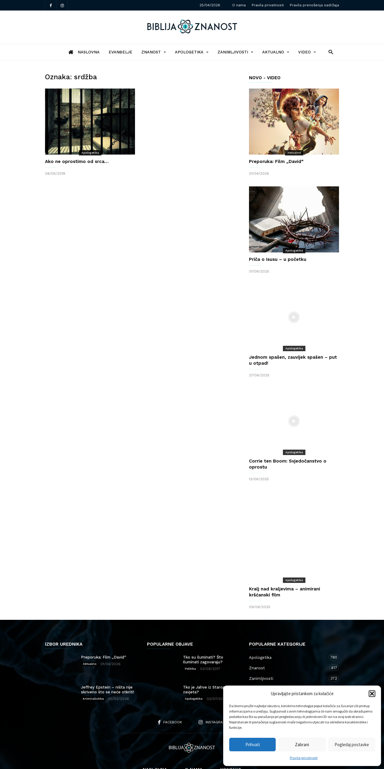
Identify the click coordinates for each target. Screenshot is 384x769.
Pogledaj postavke (351, 744)
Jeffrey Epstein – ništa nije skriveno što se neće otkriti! (107, 665)
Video (307, 52)
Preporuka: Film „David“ (276, 161)
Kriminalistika (93, 674)
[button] (372, 694)
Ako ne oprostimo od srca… (77, 161)
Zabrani (302, 744)
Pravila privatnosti (304, 757)
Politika (190, 644)
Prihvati (252, 744)
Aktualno (275, 52)
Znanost (153, 52)
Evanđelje (120, 52)
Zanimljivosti (235, 52)
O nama (239, 5)
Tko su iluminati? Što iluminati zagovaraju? (203, 635)
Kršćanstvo (288, 675)
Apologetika (191, 52)
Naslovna (155, 745)
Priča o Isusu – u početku (277, 259)
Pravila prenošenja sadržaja (314, 5)
